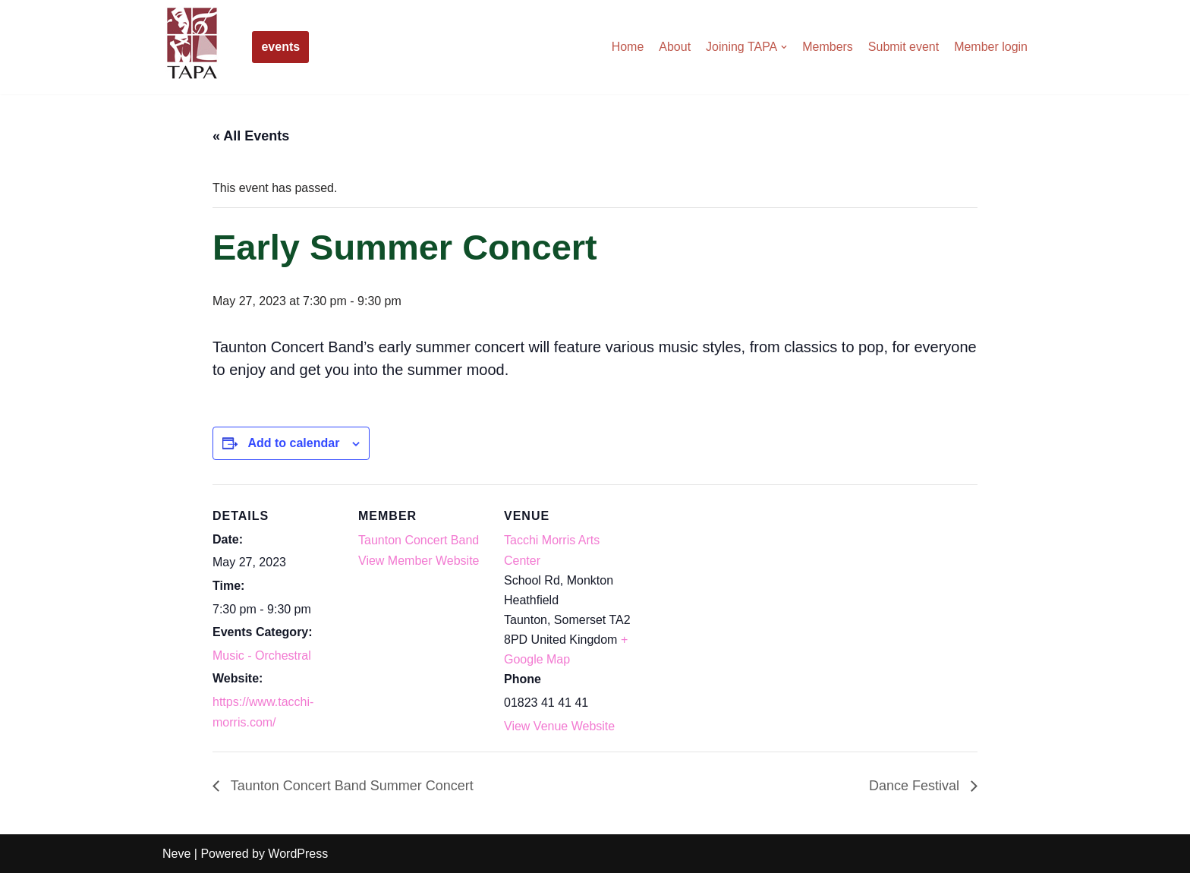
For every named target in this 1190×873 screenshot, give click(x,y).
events (280, 46)
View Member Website (418, 560)
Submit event (903, 46)
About (675, 46)
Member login (991, 46)
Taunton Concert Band (418, 540)
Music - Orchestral (261, 655)
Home (627, 46)
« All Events (250, 135)
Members (827, 46)
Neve (176, 853)
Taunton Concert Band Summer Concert (350, 785)
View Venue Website (559, 726)
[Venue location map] (730, 589)
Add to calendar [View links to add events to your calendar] (293, 442)
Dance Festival (916, 785)
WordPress (298, 853)
